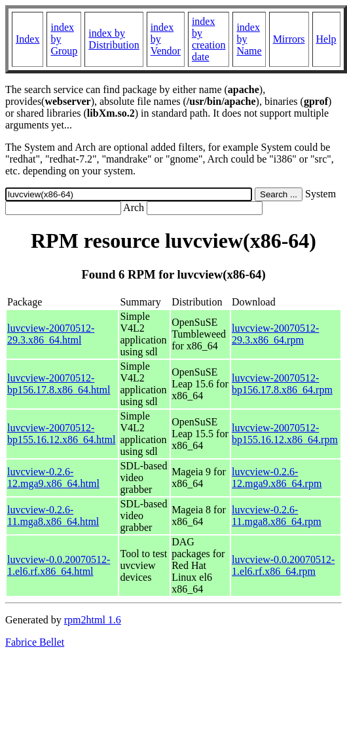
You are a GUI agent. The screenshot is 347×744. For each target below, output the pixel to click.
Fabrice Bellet (34, 642)
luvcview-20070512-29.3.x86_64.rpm (275, 334)
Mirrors (289, 39)
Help (326, 39)
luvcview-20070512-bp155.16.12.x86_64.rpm (285, 433)
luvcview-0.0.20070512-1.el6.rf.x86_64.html (58, 565)
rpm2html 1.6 (92, 619)
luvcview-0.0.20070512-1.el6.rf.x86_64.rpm (283, 565)
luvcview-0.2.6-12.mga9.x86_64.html (53, 477)
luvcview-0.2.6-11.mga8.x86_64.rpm (276, 515)
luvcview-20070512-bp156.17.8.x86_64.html (58, 383)
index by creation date (209, 39)
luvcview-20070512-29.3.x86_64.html (50, 334)
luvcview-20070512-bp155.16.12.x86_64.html (61, 433)
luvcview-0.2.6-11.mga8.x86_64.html (53, 515)
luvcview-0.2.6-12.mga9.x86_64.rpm (276, 477)
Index (27, 39)
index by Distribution (113, 39)
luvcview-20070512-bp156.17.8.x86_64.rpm (282, 383)
